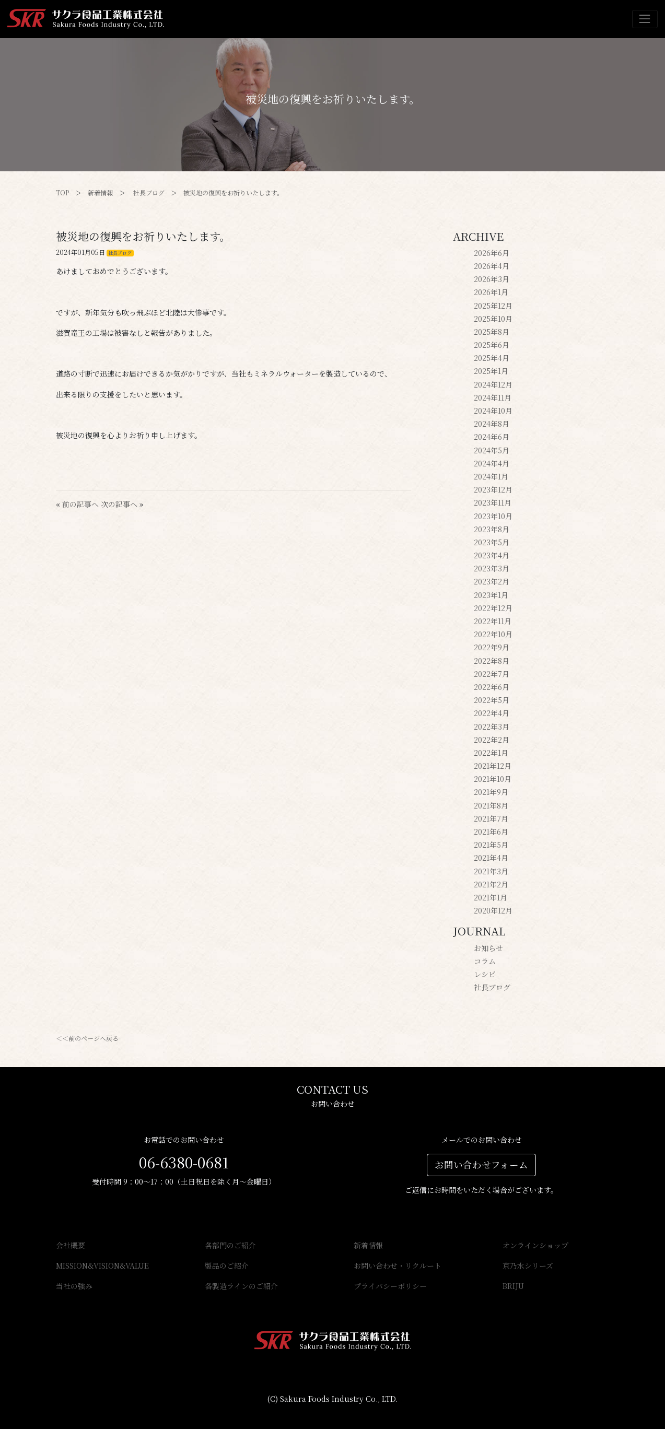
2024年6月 (491, 436)
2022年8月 (491, 660)
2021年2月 (491, 884)
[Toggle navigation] (645, 19)
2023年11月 (492, 502)
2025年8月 (491, 331)
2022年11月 (492, 621)
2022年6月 (491, 687)
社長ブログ (149, 192)
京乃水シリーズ (528, 1265)
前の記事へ (80, 504)
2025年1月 (491, 371)
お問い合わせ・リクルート (397, 1265)
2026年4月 (491, 266)
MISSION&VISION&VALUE (102, 1265)
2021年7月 (491, 818)
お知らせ (488, 948)
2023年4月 (491, 555)
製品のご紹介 (227, 1265)
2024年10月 (493, 410)
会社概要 (70, 1245)
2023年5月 (491, 542)
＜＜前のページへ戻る (87, 1038)
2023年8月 (491, 529)
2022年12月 (493, 608)
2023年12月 (493, 489)
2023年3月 (491, 568)
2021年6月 (491, 831)
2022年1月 (491, 752)
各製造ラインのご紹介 (241, 1286)
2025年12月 (493, 305)
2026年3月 (491, 279)
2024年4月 (491, 463)
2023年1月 (491, 595)
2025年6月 (491, 344)
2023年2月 (491, 581)
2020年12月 (493, 910)
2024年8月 (491, 423)
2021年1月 (490, 897)
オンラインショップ (535, 1245)
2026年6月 (491, 253)
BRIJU (513, 1286)
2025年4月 (491, 358)
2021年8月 (491, 805)
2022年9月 (491, 647)
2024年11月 (492, 397)
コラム (485, 961)
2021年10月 (492, 779)
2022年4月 (491, 713)
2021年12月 (492, 765)
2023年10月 (493, 516)
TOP (62, 192)
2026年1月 (491, 292)
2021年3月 (491, 871)
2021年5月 (491, 844)
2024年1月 (491, 476)
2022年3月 (491, 726)
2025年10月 (493, 318)
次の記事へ (119, 504)
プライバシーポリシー (390, 1286)
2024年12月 (493, 384)
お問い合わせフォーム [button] (481, 1164)
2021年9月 (491, 792)
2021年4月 (491, 857)
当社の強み (74, 1286)
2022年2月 (491, 739)
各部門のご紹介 (230, 1245)
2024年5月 (491, 450)
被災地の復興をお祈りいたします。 (233, 192)
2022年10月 (493, 634)
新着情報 (100, 192)
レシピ (485, 974)
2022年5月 (491, 700)
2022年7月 (491, 674)
